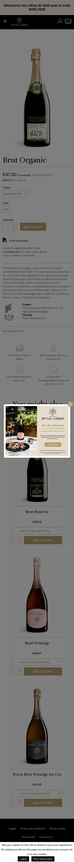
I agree (23, 858)
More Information (42, 858)
